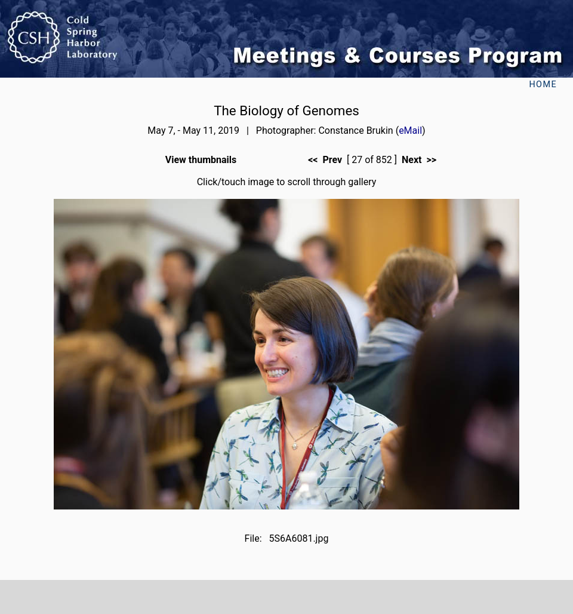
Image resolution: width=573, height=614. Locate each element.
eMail (410, 130)
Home (543, 84)
